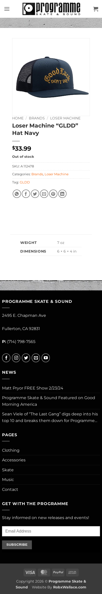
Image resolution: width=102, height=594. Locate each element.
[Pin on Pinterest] (53, 194)
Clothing (10, 450)
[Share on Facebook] (26, 194)
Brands (37, 118)
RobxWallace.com (69, 587)
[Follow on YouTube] (46, 357)
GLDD (25, 182)
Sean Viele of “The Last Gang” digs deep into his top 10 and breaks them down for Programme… (50, 417)
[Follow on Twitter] (26, 357)
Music (8, 479)
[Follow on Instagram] (16, 357)
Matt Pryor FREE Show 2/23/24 (32, 388)
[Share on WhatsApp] (17, 194)
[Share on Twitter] (35, 194)
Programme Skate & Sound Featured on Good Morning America (48, 401)
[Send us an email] (36, 357)
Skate (8, 469)
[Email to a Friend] (44, 194)
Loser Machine (65, 118)
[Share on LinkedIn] (62, 194)
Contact (10, 489)
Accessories (14, 460)
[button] (7, 9)
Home (18, 118)
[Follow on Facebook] (6, 357)
